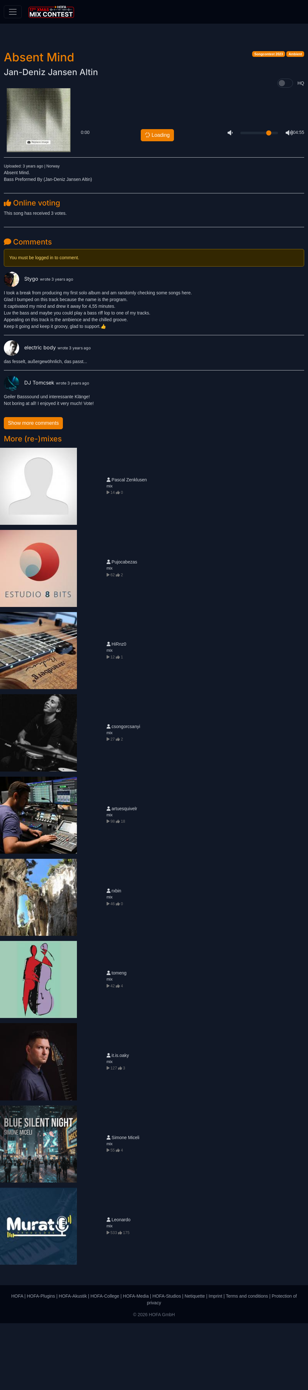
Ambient (295, 121)
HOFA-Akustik (73, 1362)
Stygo (22, 345)
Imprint (215, 1362)
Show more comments (33, 489)
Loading (156, 201)
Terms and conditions (247, 1362)
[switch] (285, 149)
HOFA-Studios (166, 1362)
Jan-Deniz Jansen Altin (51, 139)
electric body (30, 414)
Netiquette (194, 1362)
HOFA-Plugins (41, 1362)
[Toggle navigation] (13, 11)
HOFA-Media (136, 1362)
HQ (300, 149)
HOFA (17, 1362)
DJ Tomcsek (30, 449)
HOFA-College (104, 1362)
